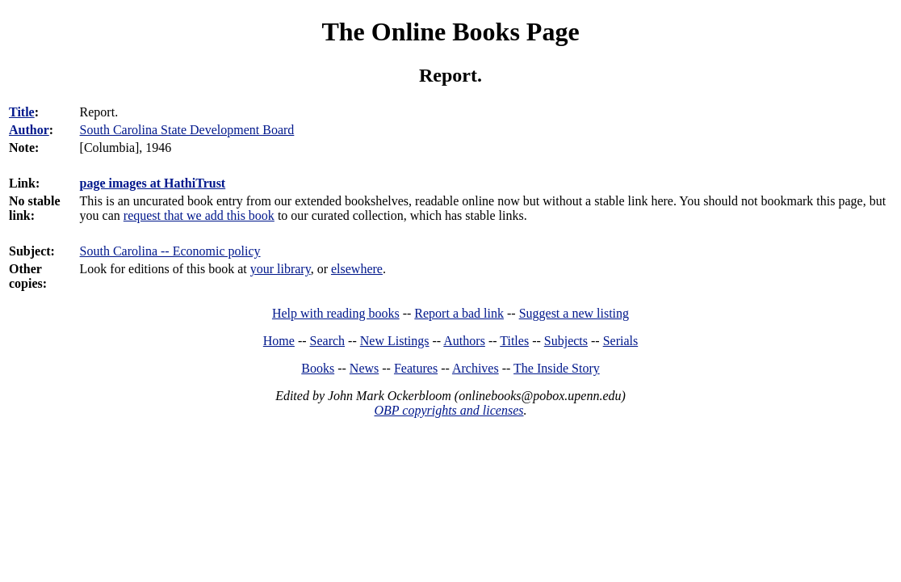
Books (317, 368)
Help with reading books (336, 313)
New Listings (395, 341)
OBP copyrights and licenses (448, 410)
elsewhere (357, 269)
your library (280, 269)
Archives (475, 368)
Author (29, 130)
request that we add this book (199, 215)
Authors (464, 341)
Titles (514, 341)
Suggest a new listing (574, 313)
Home (279, 341)
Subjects (566, 341)
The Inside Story (556, 368)
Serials (621, 341)
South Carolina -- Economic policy (170, 251)
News (364, 368)
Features (416, 368)
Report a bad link (459, 313)
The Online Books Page (450, 31)
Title (22, 112)
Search (328, 341)
